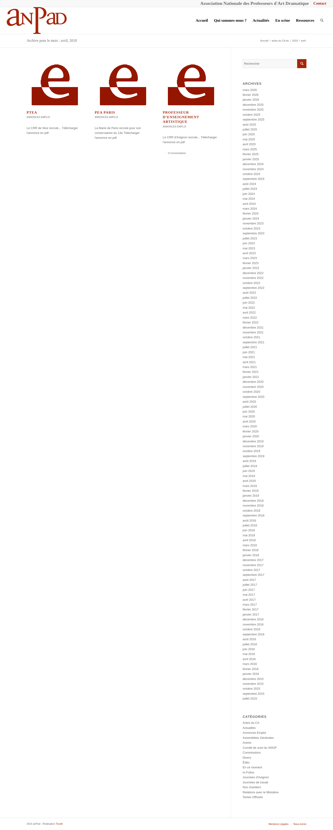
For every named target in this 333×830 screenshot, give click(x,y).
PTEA (32, 112)
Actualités (249, 728)
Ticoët (59, 823)
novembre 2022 (253, 278)
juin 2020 (249, 411)
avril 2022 (249, 312)
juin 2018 (249, 530)
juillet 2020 (250, 406)
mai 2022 (249, 307)
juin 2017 (249, 590)
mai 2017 (249, 594)
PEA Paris (105, 112)
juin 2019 (249, 471)
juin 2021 (249, 352)
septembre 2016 (253, 634)
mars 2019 (250, 486)
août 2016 (249, 639)
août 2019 (249, 461)
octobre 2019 (251, 451)
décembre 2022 (253, 273)
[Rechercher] (321, 20)
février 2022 (251, 322)
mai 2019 (249, 476)
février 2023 (251, 263)
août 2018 (249, 520)
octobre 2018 (251, 510)
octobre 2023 (251, 228)
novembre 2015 (253, 683)
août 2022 (249, 292)
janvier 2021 (251, 377)
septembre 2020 (253, 396)
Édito (246, 762)
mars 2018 (250, 545)
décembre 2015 (253, 679)
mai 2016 (249, 654)
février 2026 (251, 95)
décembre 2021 (253, 327)
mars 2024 (250, 208)
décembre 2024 (253, 164)
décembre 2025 (253, 104)
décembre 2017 (253, 560)
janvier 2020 (251, 436)
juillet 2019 (250, 466)
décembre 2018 (253, 500)
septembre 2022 (253, 288)
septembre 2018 (253, 515)
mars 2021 (250, 367)
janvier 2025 (251, 159)
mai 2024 (249, 198)
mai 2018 (249, 535)
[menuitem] (318, 3)
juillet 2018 (250, 525)
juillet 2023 (250, 238)
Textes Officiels (253, 797)
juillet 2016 (250, 644)
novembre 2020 (253, 387)
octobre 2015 (251, 688)
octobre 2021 (251, 337)
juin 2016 (249, 649)
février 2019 (251, 490)
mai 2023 (249, 248)
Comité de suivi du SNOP (260, 747)
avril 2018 (249, 540)
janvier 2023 (251, 268)
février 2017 (251, 609)
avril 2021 (249, 362)
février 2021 (251, 372)
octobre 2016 (251, 629)
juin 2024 (249, 194)
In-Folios (248, 772)
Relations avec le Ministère (260, 792)
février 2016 (251, 669)
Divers (247, 757)
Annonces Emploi (38, 117)
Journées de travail (255, 782)
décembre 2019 (253, 441)
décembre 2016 (253, 619)
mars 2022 (250, 317)
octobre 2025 (251, 114)
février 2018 (251, 550)
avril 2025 (249, 144)
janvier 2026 (251, 99)
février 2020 (251, 431)
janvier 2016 (251, 674)
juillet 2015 (250, 698)
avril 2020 (249, 421)
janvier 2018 (251, 555)
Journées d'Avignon (256, 777)
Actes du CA (251, 722)
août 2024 (249, 184)
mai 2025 (249, 139)
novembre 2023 (253, 223)
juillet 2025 (250, 129)
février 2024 (251, 213)
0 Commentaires (177, 153)
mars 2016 (250, 664)
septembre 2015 (253, 693)
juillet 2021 (250, 347)
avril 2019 (249, 481)
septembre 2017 (253, 574)
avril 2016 (249, 659)
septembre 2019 (253, 456)
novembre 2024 (253, 169)
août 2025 (249, 124)
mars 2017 (250, 604)
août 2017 (249, 580)
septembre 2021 (253, 342)
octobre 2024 (251, 174)
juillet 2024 (250, 188)
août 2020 (249, 401)
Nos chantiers (252, 787)
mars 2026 (250, 90)
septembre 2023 (253, 233)
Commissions (252, 752)
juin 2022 (249, 302)
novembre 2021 (253, 332)
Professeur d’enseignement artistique (181, 117)
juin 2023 (249, 243)
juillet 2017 (250, 584)
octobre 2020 (251, 391)
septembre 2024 (253, 179)
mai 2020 (249, 416)
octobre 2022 (251, 283)
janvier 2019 (251, 495)
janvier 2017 (251, 614)
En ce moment (252, 767)
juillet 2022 (250, 297)
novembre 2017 (253, 565)
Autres (247, 742)
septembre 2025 (253, 119)
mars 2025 (250, 149)
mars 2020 (250, 426)
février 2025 (251, 154)
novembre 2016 (253, 624)
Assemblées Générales (258, 737)
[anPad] (37, 20)
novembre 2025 (253, 109)
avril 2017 (249, 599)
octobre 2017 (251, 570)
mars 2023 (250, 258)
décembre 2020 (253, 381)
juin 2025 (249, 134)
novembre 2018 (253, 505)
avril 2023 (249, 253)
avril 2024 (249, 203)
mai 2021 (249, 357)
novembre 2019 (253, 446)
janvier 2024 (251, 218)
